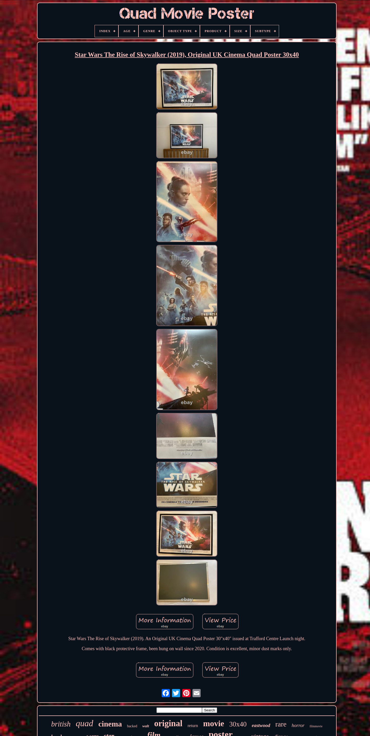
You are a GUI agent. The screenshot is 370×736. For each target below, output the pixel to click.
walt (145, 726)
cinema (110, 724)
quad (84, 723)
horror (298, 725)
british (61, 724)
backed (132, 726)
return (193, 725)
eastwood (261, 725)
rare (281, 724)
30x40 (238, 724)
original (168, 723)
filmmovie (316, 726)
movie (213, 723)
